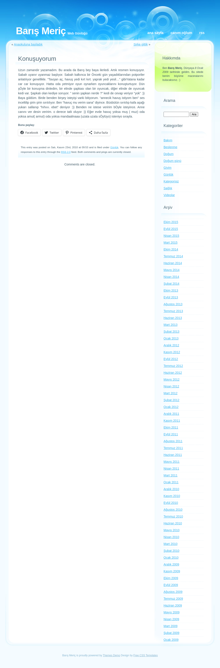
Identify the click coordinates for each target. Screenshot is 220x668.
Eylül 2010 (171, 503)
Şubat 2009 (171, 633)
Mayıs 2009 (171, 612)
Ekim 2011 (171, 427)
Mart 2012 (170, 393)
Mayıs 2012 (171, 379)
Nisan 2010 (171, 537)
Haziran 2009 (173, 605)
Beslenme (170, 147)
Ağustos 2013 (173, 304)
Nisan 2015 (171, 235)
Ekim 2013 (171, 290)
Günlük (114, 147)
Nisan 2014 (171, 277)
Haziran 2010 (173, 523)
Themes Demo (111, 655)
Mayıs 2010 (171, 530)
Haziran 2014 (173, 263)
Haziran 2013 (173, 318)
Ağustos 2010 (173, 509)
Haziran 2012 (173, 372)
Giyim (168, 167)
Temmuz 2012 (173, 366)
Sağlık (168, 188)
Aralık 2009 (171, 564)
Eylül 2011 (171, 434)
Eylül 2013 (171, 297)
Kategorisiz (171, 181)
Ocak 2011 (171, 482)
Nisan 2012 (171, 386)
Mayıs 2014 (171, 270)
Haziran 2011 (173, 455)
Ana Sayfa (155, 33)
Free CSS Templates (145, 655)
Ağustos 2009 (173, 592)
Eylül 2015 (171, 229)
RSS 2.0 (66, 151)
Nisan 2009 (171, 619)
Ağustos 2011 (173, 441)
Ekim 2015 (171, 222)
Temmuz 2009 (173, 598)
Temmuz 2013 (173, 311)
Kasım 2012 (172, 352)
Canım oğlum (181, 33)
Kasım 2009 (172, 571)
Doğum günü (172, 161)
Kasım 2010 (172, 496)
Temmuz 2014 (173, 256)
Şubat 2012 (171, 400)
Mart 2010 (170, 544)
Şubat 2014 (171, 283)
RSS (202, 33)
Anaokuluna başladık (28, 44)
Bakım (168, 140)
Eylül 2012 (171, 359)
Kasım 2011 (172, 420)
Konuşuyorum (37, 58)
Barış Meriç (41, 30)
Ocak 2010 (171, 557)
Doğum (168, 154)
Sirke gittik (141, 44)
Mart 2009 (170, 626)
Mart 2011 (170, 475)
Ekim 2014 (171, 249)
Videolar (169, 195)
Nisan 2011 (171, 468)
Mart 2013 (170, 324)
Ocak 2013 (171, 338)
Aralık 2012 (171, 345)
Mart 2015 (170, 242)
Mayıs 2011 (171, 461)
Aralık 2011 (171, 414)
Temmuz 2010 (173, 516)
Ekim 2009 (171, 578)
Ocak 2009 (171, 639)
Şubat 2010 (171, 550)
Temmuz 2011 (173, 448)
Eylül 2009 (171, 585)
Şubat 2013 (171, 331)
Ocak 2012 (171, 407)
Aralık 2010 (171, 489)
